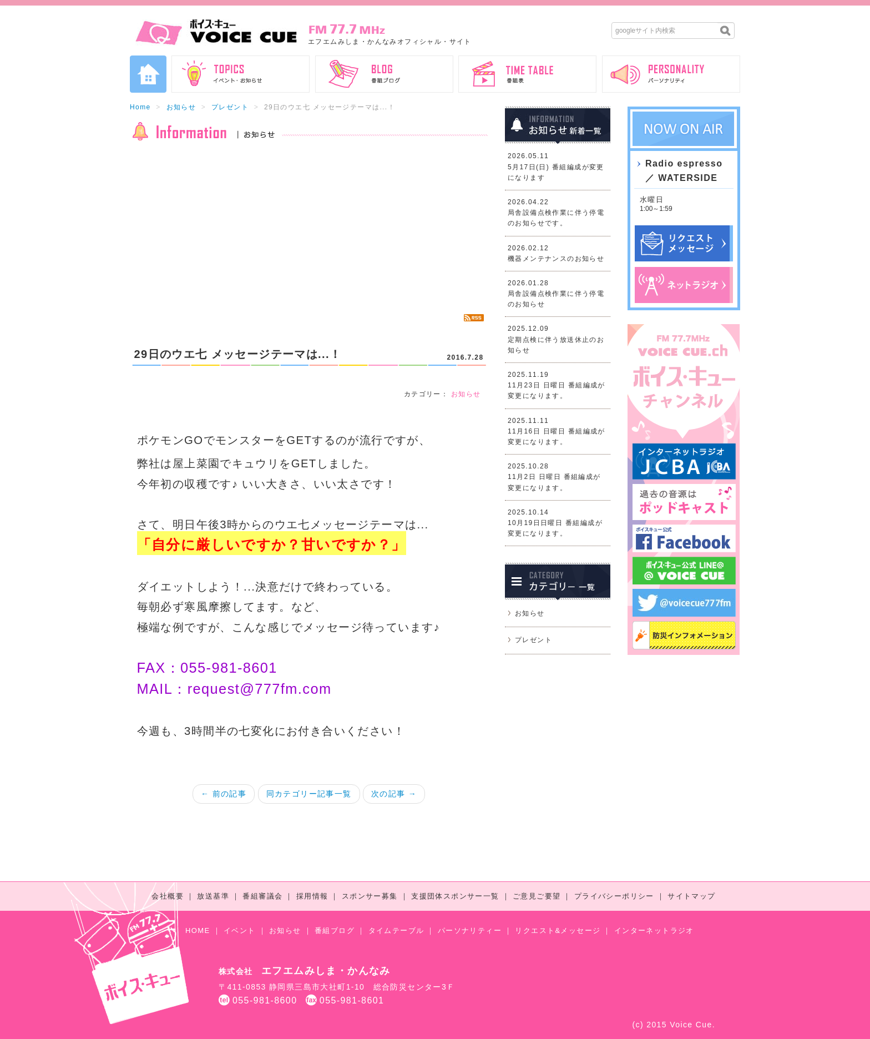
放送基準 (213, 896)
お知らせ (181, 107)
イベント (240, 930)
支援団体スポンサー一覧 (455, 896)
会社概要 (167, 896)
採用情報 (312, 896)
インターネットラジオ (654, 930)
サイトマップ (691, 896)
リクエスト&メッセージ (557, 930)
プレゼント (230, 107)
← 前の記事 (223, 793)
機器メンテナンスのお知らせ (556, 259)
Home (140, 107)
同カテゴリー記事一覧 (309, 793)
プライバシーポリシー (614, 896)
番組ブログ (335, 930)
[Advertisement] (309, 227)
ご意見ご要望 (536, 896)
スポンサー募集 (370, 896)
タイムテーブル (396, 930)
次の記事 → (394, 793)
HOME (197, 930)
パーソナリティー (470, 930)
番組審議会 (262, 896)
